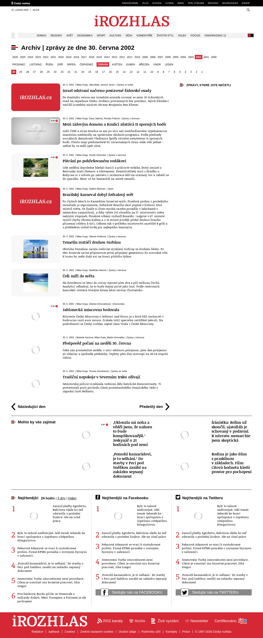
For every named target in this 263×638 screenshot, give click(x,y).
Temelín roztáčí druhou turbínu (92, 242)
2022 (45, 57)
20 (82, 72)
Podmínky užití (151, 631)
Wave (181, 3)
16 (110, 72)
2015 (99, 57)
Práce (186, 631)
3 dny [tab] (61, 498)
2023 (38, 57)
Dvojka (156, 3)
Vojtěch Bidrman (97, 189)
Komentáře (144, 35)
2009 (145, 57)
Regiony (213, 3)
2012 (122, 57)
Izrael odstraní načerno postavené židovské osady (107, 90)
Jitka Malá (94, 84)
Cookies (70, 631)
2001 (206, 57)
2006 (168, 57)
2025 (22, 57)
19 (89, 72)
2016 (91, 57)
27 (34, 72)
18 (96, 72)
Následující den (32, 407)
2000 (214, 57)
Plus (145, 3)
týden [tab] (72, 498)
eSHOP (246, 3)
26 (41, 72)
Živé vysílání (196, 3)
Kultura (115, 35)
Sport (101, 35)
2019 (68, 57)
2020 (61, 57)
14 (124, 72)
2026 (15, 57)
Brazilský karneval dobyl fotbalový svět (98, 194)
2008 (152, 57)
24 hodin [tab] (48, 498)
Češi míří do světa (78, 275)
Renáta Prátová (112, 118)
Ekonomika (84, 35)
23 (62, 72)
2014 (107, 57)
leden (169, 64)
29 (20, 72)
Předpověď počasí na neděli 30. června (97, 343)
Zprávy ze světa (125, 84)
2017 (84, 57)
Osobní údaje (127, 631)
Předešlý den (151, 407)
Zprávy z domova (130, 118)
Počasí (195, 35)
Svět (70, 35)
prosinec (18, 64)
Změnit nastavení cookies (97, 631)
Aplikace (53, 631)
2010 (137, 57)
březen (144, 64)
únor (157, 64)
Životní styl (165, 35)
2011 (130, 57)
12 (138, 72)
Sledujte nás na (131, 592)
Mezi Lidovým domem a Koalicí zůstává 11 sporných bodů (114, 124)
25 (48, 72)
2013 (114, 57)
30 (13, 72)
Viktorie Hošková (97, 236)
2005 (175, 57)
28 (27, 72)
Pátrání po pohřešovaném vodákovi (94, 160)
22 (69, 72)
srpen (71, 64)
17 (103, 72)
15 (117, 72)
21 (75, 72)
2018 (76, 57)
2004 (183, 57)
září (60, 64)
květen (117, 64)
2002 (198, 57)
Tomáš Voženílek (97, 155)
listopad (36, 64)
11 (144, 72)
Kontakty (171, 631)
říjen (49, 64)
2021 (53, 57)
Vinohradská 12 (215, 35)
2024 (30, 57)
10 (151, 72)
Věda (129, 35)
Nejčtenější (28, 498)
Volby (182, 35)
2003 (191, 57)
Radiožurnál (130, 3)
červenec (86, 64)
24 (55, 72)
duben (130, 64)
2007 (160, 57)
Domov (41, 35)
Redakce (37, 631)
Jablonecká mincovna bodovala (91, 309)
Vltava (169, 3)
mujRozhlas (230, 3)
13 (131, 72)
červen (103, 64)
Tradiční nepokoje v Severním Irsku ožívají (101, 376)
